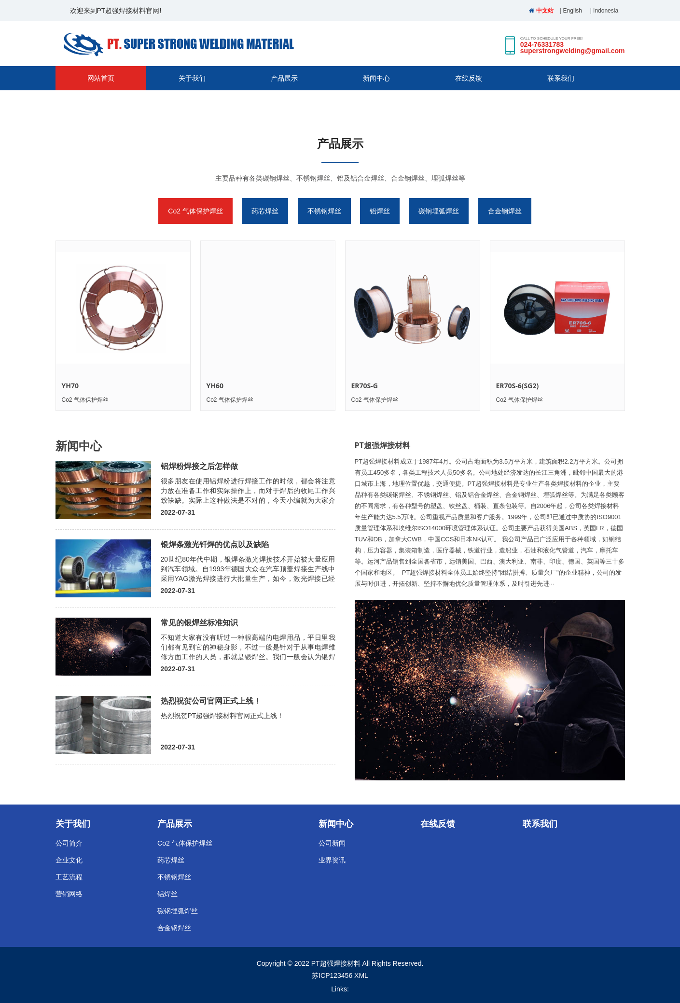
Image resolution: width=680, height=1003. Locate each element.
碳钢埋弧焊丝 (438, 211)
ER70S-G (364, 385)
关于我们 (192, 78)
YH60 (215, 385)
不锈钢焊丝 (324, 211)
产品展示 (284, 78)
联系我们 (560, 78)
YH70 (70, 385)
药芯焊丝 (264, 211)
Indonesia (605, 10)
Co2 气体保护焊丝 (195, 211)
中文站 (541, 10)
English (572, 10)
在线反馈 (468, 78)
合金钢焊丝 (505, 211)
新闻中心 (376, 78)
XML (361, 975)
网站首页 (100, 78)
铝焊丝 (380, 211)
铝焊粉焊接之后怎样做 (199, 466)
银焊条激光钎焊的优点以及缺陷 (215, 544)
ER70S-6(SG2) (517, 385)
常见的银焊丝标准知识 (199, 622)
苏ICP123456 (332, 975)
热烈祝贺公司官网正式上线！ (211, 700)
